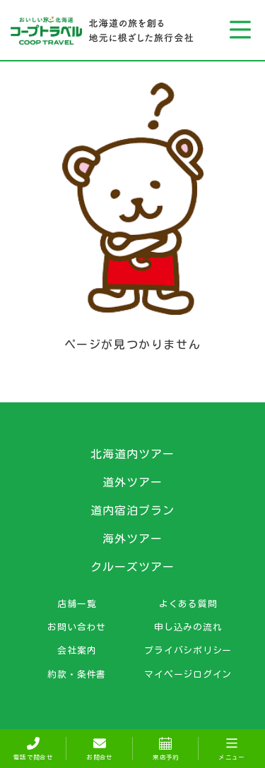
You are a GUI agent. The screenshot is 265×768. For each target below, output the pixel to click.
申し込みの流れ (188, 626)
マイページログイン (188, 674)
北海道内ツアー (132, 454)
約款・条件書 (76, 674)
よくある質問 (188, 603)
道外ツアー (132, 482)
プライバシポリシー (188, 650)
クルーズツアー (132, 567)
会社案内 (76, 650)
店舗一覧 (76, 603)
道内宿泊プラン (132, 510)
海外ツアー (132, 538)
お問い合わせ (76, 626)
